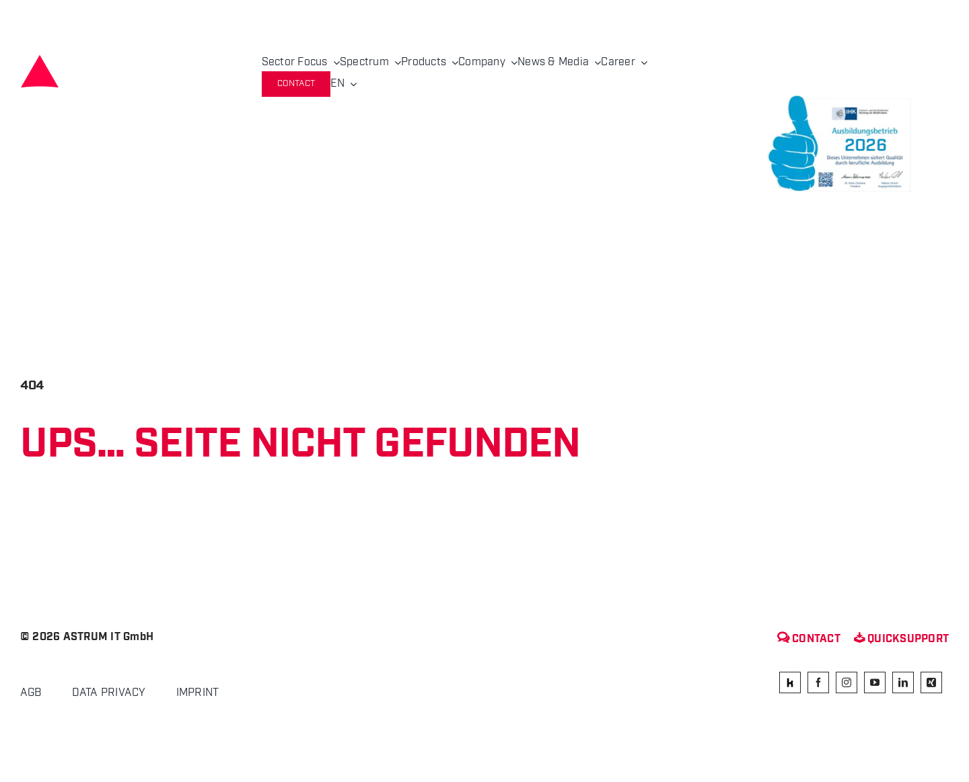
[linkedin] (903, 682)
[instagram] (846, 682)
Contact (808, 639)
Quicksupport (901, 639)
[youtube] (875, 682)
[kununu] (790, 682)
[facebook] (818, 682)
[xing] (931, 682)
